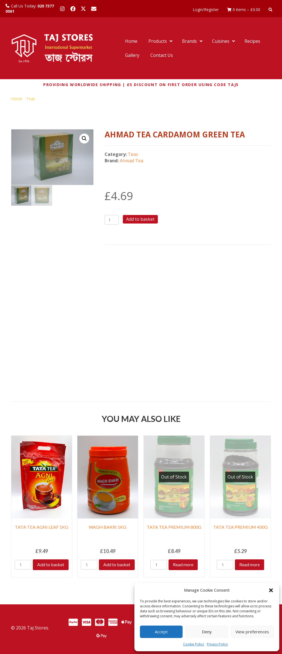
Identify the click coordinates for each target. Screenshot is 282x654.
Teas (30, 98)
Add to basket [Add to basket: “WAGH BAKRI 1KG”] (116, 564)
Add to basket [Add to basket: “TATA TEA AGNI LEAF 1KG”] (50, 564)
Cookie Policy (193, 644)
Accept (161, 631)
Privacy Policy (217, 644)
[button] (271, 590)
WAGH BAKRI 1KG (107, 527)
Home (16, 98)
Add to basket (140, 219)
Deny (207, 631)
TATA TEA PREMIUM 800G (174, 527)
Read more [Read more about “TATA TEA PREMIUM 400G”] (249, 564)
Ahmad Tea (131, 161)
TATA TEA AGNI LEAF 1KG (41, 527)
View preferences (252, 631)
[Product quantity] (112, 220)
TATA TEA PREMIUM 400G (240, 527)
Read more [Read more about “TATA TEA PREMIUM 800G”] (183, 564)
